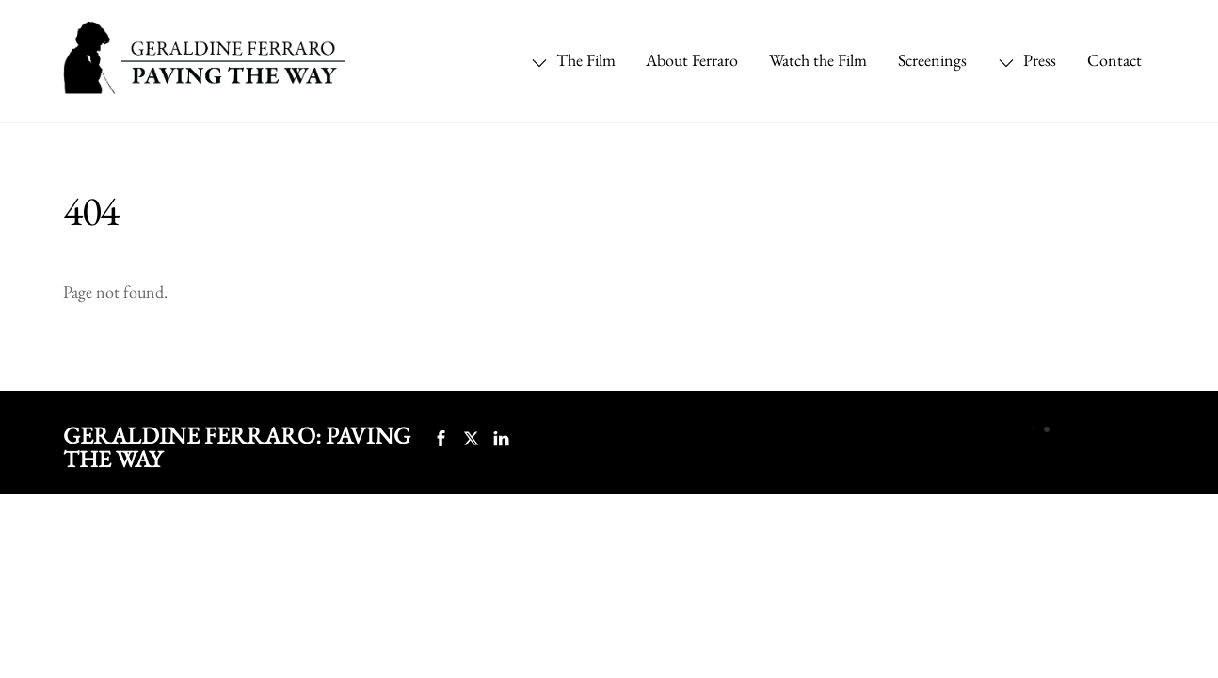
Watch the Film (818, 60)
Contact (1114, 60)
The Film (573, 60)
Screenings (932, 60)
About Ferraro (692, 60)
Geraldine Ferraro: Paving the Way (236, 447)
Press (1027, 60)
